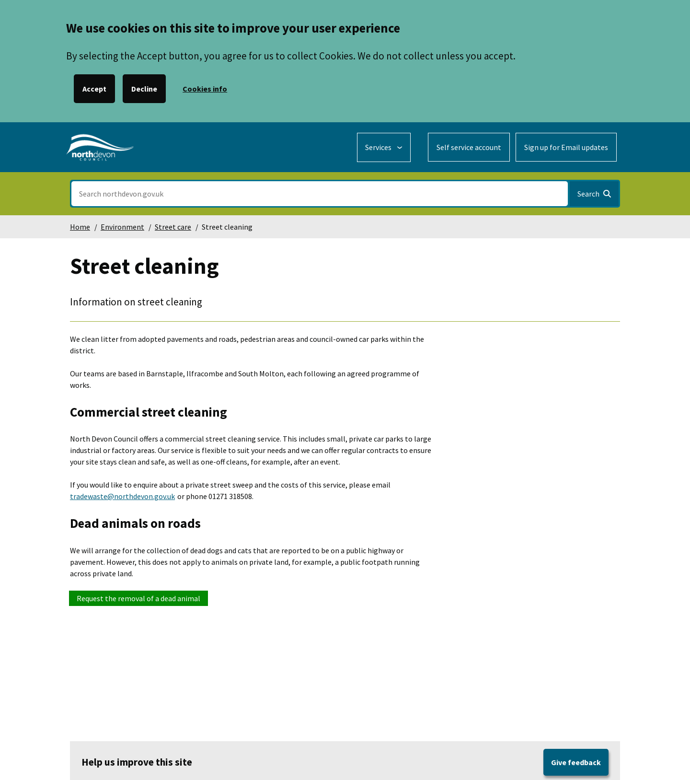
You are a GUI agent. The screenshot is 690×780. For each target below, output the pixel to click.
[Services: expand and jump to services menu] (383, 147)
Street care (173, 227)
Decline (144, 88)
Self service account (469, 147)
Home (80, 227)
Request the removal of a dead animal (138, 598)
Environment (122, 227)
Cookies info (205, 88)
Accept (94, 88)
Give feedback (576, 762)
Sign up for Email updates (566, 147)
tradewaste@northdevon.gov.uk (122, 496)
